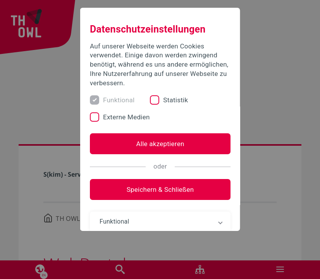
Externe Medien (126, 117)
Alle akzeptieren (160, 144)
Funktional (118, 100)
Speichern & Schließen (160, 189)
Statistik (175, 100)
